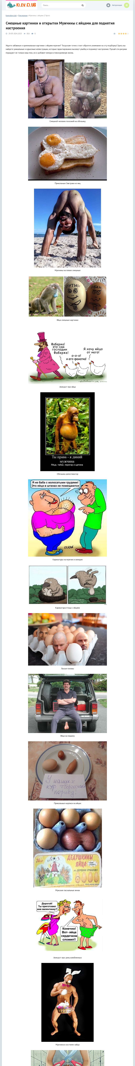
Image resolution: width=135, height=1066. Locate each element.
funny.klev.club (11, 15)
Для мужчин (22, 15)
